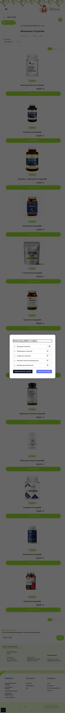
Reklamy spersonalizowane (25, 365)
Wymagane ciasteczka (23, 347)
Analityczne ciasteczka (23, 356)
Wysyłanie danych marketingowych (28, 361)
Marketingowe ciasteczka (24, 351)
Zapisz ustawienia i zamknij (22, 371)
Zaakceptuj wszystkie (44, 371)
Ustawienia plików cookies (25, 341)
